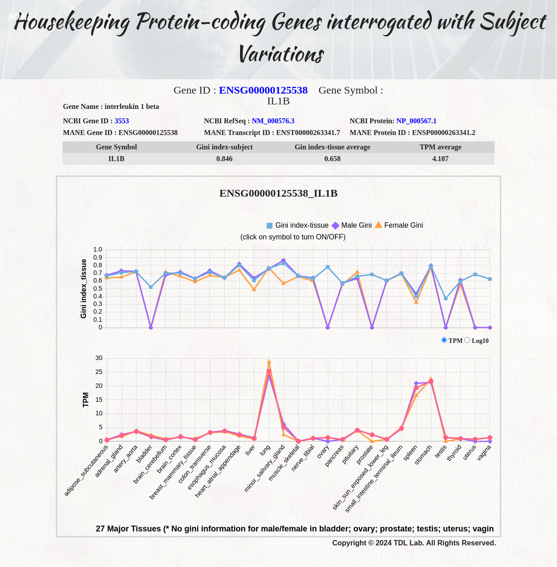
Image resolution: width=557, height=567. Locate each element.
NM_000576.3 (273, 121)
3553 (121, 121)
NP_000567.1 (416, 121)
